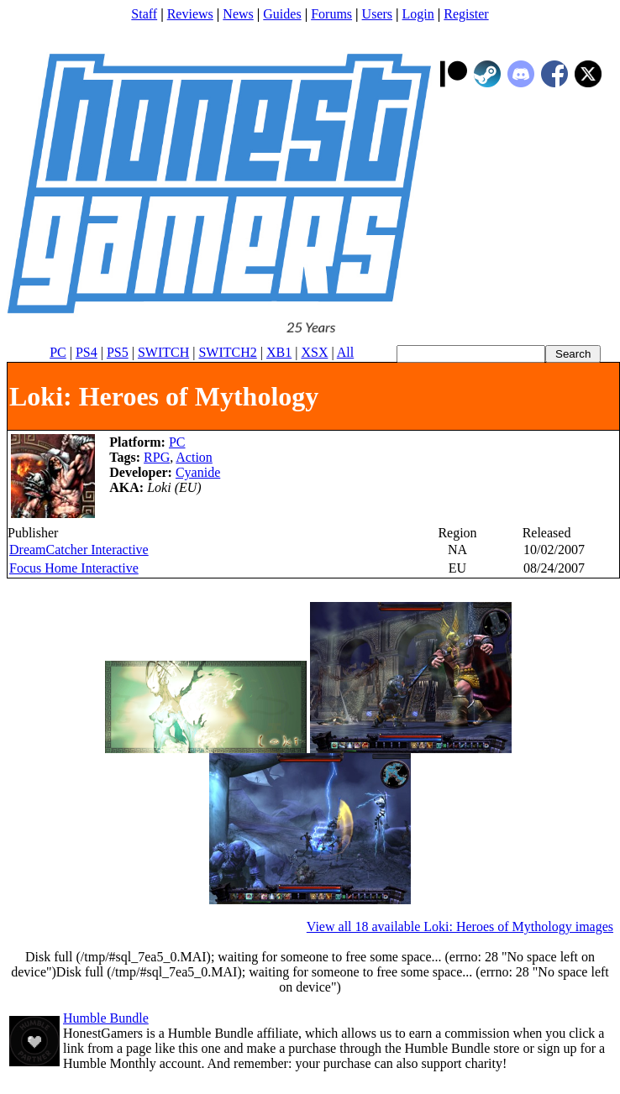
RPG (157, 457)
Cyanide (198, 472)
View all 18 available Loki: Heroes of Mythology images (460, 926)
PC (177, 442)
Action (194, 457)
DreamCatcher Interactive (79, 549)
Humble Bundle (106, 1018)
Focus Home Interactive (74, 568)
